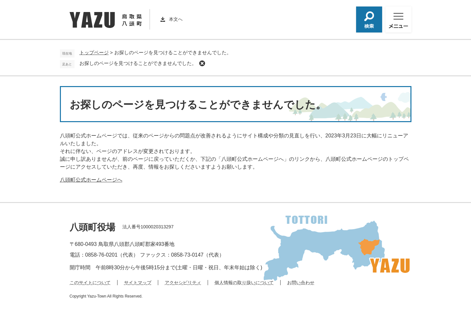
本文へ (176, 19)
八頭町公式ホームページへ (91, 180)
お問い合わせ (300, 282)
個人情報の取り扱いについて (244, 282)
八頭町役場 (92, 227)
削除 (202, 63)
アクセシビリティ (183, 282)
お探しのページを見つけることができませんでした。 (138, 63)
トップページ (94, 52)
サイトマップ (137, 282)
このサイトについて (90, 282)
